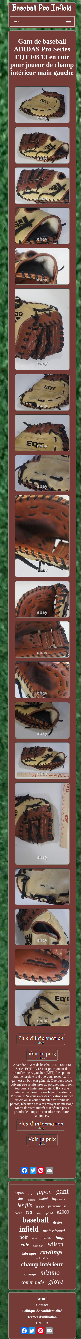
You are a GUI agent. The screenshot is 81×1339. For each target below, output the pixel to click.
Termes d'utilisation (42, 1317)
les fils (24, 1205)
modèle (46, 1238)
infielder (59, 1198)
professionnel (54, 1231)
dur (20, 1199)
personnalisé (57, 1206)
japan (19, 1193)
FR (45, 1323)
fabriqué (29, 1253)
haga (60, 1237)
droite (57, 1222)
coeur (18, 1213)
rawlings (51, 1252)
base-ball (38, 1245)
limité (43, 1199)
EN (38, 1323)
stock (35, 1238)
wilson (55, 1244)
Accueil (42, 1299)
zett (29, 1212)
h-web (40, 1206)
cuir (25, 1244)
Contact (42, 1305)
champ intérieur (42, 1264)
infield (29, 1229)
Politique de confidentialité (42, 1311)
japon (44, 1191)
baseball (35, 1220)
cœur (30, 1194)
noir (23, 1237)
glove (55, 1281)
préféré (31, 1199)
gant (62, 1191)
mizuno (50, 1272)
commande (32, 1282)
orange (30, 1275)
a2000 (63, 1212)
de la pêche (42, 1258)
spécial (49, 1213)
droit (39, 1213)
